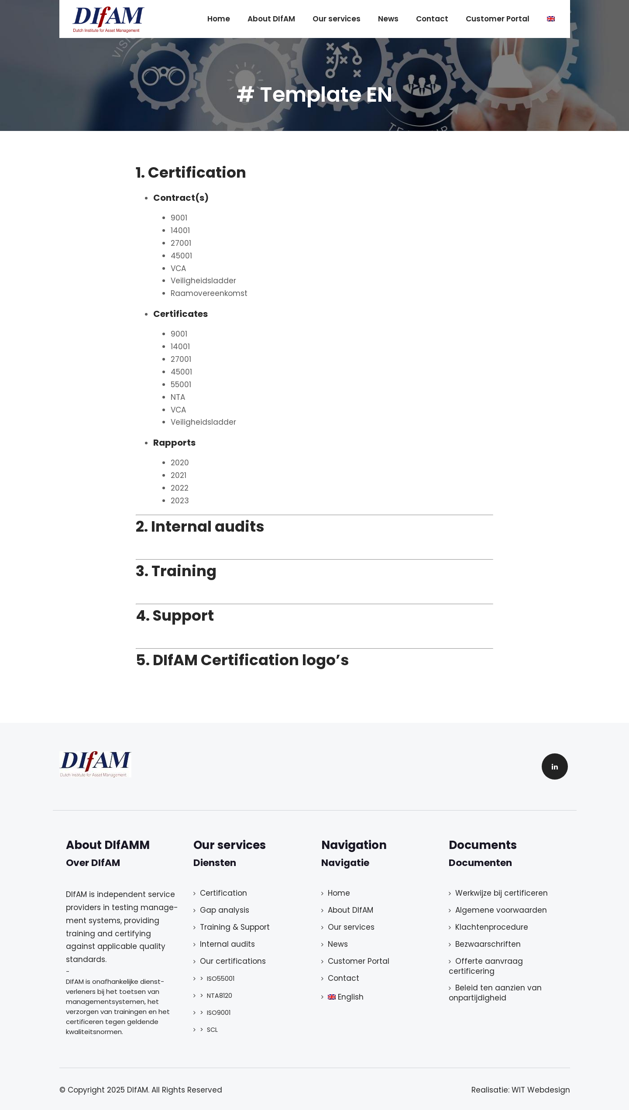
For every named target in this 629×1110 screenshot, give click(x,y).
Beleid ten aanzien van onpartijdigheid (495, 993)
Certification (223, 893)
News (388, 19)
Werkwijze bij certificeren (501, 893)
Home (218, 19)
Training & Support (235, 927)
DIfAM (137, 1090)
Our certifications (233, 961)
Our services (337, 19)
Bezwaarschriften (488, 944)
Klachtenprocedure (491, 927)
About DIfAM (271, 19)
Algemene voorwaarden (501, 910)
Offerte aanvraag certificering (486, 966)
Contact (432, 19)
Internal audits (227, 944)
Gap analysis (224, 910)
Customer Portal (497, 19)
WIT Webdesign (541, 1090)
